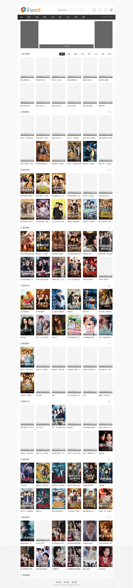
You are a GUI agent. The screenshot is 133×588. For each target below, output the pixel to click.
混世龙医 (39, 395)
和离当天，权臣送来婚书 (27, 453)
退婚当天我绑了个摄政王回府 (107, 427)
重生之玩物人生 (56, 138)
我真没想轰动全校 (57, 511)
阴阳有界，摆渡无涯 (42, 485)
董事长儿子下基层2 (42, 254)
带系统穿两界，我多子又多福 (45, 221)
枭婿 (53, 395)
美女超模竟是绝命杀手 (74, 254)
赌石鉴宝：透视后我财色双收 (61, 369)
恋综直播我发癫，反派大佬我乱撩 (77, 337)
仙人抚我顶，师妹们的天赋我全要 (77, 511)
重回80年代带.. (40, 80)
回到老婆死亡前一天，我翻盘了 (61, 196)
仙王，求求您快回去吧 (58, 427)
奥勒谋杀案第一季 (25, 543)
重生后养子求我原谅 (89, 138)
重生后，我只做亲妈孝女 (27, 138)
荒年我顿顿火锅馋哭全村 (27, 196)
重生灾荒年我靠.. (88, 106)
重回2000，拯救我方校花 (90, 163)
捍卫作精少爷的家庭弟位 (106, 311)
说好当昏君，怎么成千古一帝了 (30, 427)
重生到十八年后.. (57, 80)
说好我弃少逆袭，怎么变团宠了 (76, 369)
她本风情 (23, 337)
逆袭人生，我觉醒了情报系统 (45, 369)
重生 (29, 17)
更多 (110, 112)
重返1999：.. (103, 106)
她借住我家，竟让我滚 (105, 254)
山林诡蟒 (101, 485)
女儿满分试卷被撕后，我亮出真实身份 (63, 311)
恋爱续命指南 (40, 311)
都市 (60, 17)
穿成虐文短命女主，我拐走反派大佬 (110, 196)
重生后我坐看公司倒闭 (105, 138)
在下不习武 (39, 427)
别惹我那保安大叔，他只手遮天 (92, 511)
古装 (68, 17)
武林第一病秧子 (103, 279)
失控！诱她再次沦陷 (105, 337)
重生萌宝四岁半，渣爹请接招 (61, 453)
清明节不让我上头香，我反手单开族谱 (79, 485)
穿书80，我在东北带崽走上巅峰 (92, 196)
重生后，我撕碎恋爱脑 (74, 163)
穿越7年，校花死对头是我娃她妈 (93, 221)
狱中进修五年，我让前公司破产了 (109, 369)
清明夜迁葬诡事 (88, 485)
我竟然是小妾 (87, 254)
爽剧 (44, 17)
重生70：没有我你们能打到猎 (76, 138)
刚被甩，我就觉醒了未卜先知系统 (77, 221)
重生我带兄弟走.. (25, 106)
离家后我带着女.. (72, 80)
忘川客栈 (23, 485)
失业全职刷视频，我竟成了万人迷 (30, 279)
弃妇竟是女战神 (88, 279)
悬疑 (75, 17)
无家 (84, 395)
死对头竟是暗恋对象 (42, 279)
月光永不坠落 (40, 543)
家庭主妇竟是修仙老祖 (27, 254)
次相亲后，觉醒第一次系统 (28, 395)
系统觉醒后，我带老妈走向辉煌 (45, 196)
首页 (21, 17)
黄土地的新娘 (24, 311)
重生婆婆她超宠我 (41, 163)
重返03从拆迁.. (87, 80)
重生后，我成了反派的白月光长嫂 (77, 453)
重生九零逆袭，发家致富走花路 (30, 163)
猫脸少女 (39, 511)
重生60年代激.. (71, 106)
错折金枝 (101, 453)
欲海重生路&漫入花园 (105, 543)
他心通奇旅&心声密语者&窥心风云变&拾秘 (65, 543)
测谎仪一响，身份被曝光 (106, 511)
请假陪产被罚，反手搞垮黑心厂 (61, 279)
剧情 (83, 17)
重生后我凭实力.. (25, 80)
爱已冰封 (86, 311)
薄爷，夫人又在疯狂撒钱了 (44, 337)
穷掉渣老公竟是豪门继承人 (60, 254)
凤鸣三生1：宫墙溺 (42, 453)
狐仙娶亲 (70, 427)
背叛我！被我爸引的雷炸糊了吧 (92, 369)
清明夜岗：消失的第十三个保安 (61, 485)
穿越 (37, 17)
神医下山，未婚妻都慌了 (27, 511)
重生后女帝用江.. (57, 106)
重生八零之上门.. (41, 106)
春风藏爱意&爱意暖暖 (74, 543)
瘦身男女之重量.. (104, 80)
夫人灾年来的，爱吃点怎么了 (61, 221)
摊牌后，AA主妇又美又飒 (106, 395)
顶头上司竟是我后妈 (73, 279)
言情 (52, 17)
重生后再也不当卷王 (42, 138)
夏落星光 (70, 311)
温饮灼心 (54, 337)
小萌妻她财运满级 (88, 337)
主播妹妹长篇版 (88, 543)
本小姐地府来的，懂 (73, 395)
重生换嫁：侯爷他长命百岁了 (61, 163)
